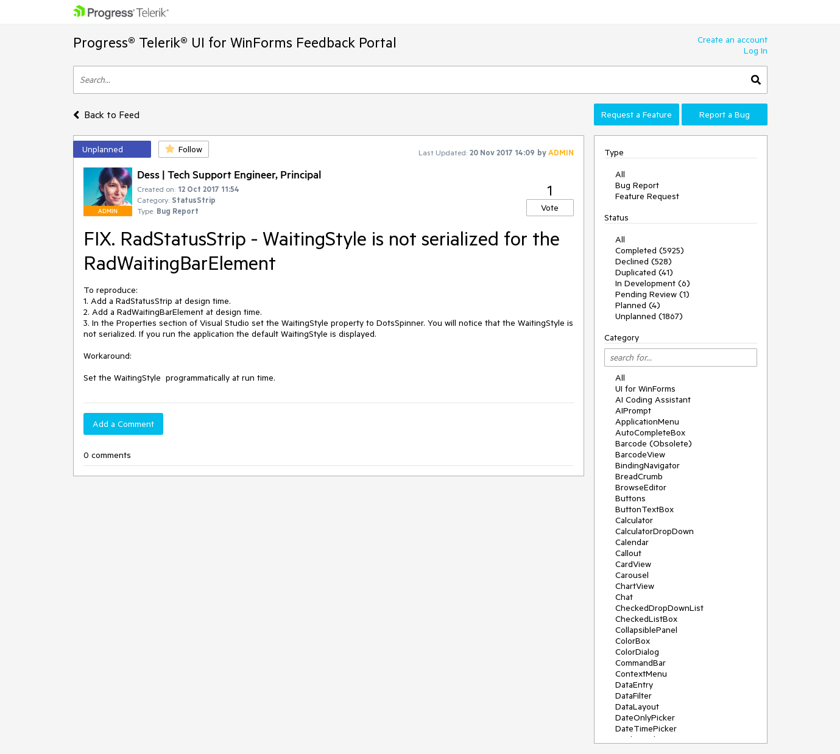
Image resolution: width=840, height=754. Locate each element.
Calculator (634, 520)
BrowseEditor (640, 487)
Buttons (630, 498)
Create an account (732, 39)
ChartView (634, 585)
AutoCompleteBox (650, 432)
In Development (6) (652, 283)
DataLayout (637, 706)
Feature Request (647, 196)
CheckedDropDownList (659, 607)
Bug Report (637, 185)
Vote (550, 207)
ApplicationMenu (647, 421)
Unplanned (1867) (649, 316)
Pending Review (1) (652, 294)
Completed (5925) (649, 250)
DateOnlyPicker (645, 717)
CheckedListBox (646, 618)
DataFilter (633, 695)
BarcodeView (640, 454)
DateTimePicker (646, 728)
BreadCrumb (639, 476)
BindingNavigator (647, 465)
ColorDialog (637, 651)
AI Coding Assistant (653, 399)
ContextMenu (641, 673)
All (620, 174)
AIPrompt (633, 410)
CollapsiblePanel (646, 629)
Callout (628, 553)
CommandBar (640, 662)
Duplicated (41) (644, 272)
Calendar (632, 542)
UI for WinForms (645, 388)
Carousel (632, 574)
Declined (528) (643, 261)
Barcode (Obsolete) (653, 443)
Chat (624, 596)
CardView (633, 563)
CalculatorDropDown (654, 531)
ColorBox (632, 640)
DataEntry (634, 684)
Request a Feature (636, 114)
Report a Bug (724, 114)
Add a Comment (123, 423)
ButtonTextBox (644, 509)
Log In (756, 50)
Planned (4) (637, 305)
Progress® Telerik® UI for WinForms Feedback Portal (235, 42)
